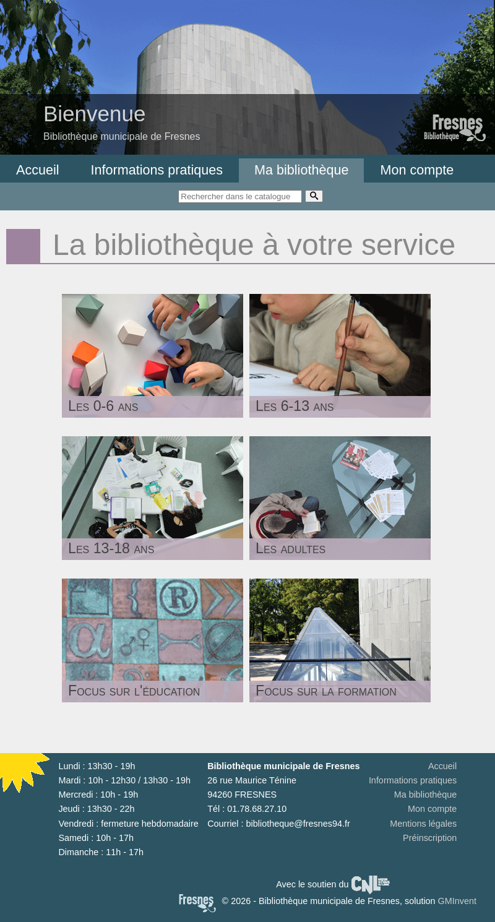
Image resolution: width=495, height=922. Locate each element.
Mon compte (417, 170)
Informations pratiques (157, 170)
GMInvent (457, 901)
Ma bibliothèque (301, 170)
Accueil (37, 170)
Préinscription (430, 838)
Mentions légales (423, 824)
